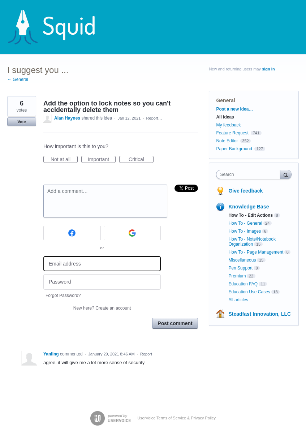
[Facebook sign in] (72, 233)
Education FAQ (243, 283)
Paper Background (234, 148)
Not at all (64, 159)
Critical (141, 159)
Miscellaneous (242, 260)
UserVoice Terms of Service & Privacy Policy (176, 418)
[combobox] (250, 174)
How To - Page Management (255, 252)
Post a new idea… (234, 109)
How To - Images (244, 231)
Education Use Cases (249, 291)
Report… (154, 118)
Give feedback (245, 191)
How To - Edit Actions (250, 215)
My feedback (228, 125)
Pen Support (240, 268)
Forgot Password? (63, 295)
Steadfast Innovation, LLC (259, 314)
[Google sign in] (132, 233)
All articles (238, 299)
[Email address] (102, 264)
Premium (237, 276)
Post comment (175, 323)
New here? (102, 308)
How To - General (245, 223)
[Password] (102, 282)
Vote (21, 122)
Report (146, 354)
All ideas (225, 117)
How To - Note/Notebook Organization (252, 242)
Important (102, 159)
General (225, 100)
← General (17, 79)
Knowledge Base (248, 207)
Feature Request (232, 132)
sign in (268, 69)
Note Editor (227, 140)
